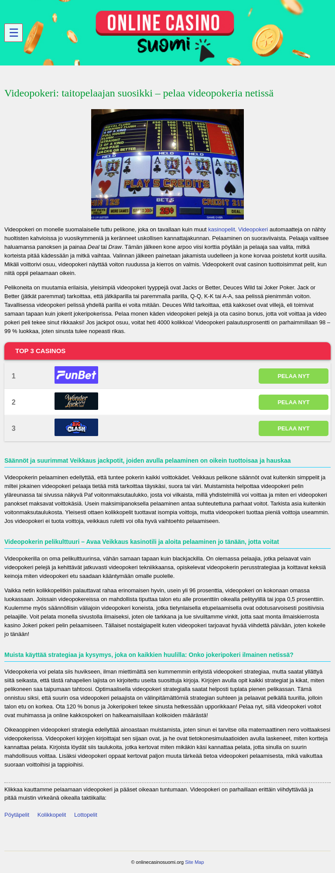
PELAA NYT (293, 376)
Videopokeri (253, 229)
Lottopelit (85, 814)
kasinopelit (221, 229)
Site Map (194, 862)
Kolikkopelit (52, 814)
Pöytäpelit (16, 814)
